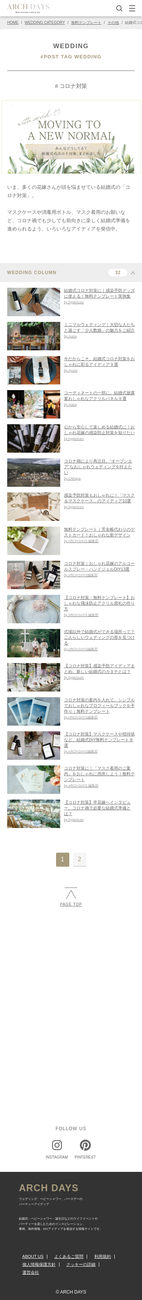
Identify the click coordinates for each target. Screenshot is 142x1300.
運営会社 (30, 1272)
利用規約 (102, 1256)
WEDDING (71, 46)
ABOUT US (33, 1256)
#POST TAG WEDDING (71, 57)
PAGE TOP (71, 897)
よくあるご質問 (68, 1256)
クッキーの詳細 (80, 1264)
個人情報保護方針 (39, 1264)
